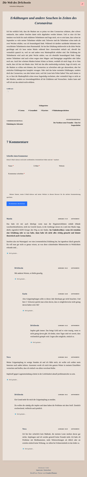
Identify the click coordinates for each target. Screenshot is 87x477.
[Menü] (82, 4)
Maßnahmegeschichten (60, 110)
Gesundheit (32, 110)
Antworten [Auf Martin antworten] (75, 218)
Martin (9, 219)
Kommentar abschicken (17, 204)
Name (11, 166)
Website (61, 166)
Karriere (44, 110)
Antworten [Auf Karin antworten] (75, 294)
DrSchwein (18, 268)
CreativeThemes (51, 473)
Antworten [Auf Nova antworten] (75, 357)
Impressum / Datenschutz (43, 470)
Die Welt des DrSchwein (17, 2)
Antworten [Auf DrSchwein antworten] (75, 268)
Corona (21, 110)
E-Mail (37, 166)
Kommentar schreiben (16, 173)
